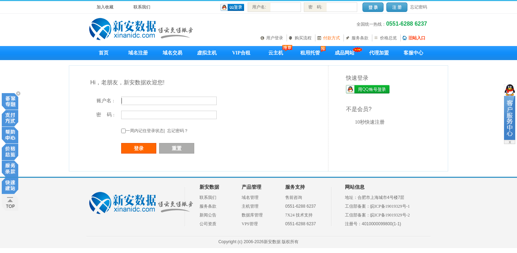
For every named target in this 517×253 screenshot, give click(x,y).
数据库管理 (252, 215)
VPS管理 (250, 223)
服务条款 (360, 37)
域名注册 (138, 53)
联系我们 (141, 7)
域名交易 (172, 53)
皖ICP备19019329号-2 (390, 215)
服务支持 (295, 187)
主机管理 (250, 206)
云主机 (275, 53)
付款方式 (331, 37)
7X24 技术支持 (299, 215)
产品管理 (251, 187)
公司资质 (207, 223)
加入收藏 (105, 7)
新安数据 (209, 187)
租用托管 (310, 53)
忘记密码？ (177, 130)
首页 (104, 53)
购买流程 (303, 37)
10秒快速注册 (370, 122)
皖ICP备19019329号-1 (390, 206)
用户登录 (274, 37)
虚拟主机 (207, 53)
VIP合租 (241, 53)
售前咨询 (293, 197)
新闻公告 (207, 215)
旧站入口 (416, 37)
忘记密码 (418, 7)
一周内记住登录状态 (145, 130)
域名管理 (250, 197)
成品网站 (344, 53)
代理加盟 (379, 53)
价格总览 (388, 37)
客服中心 (413, 53)
